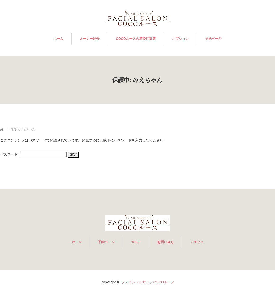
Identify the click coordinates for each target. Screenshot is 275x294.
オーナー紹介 (90, 39)
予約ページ (213, 39)
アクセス (196, 242)
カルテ (136, 242)
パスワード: (33, 154)
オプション (180, 39)
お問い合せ (165, 242)
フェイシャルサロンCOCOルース (147, 282)
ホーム (58, 39)
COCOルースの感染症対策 (136, 39)
